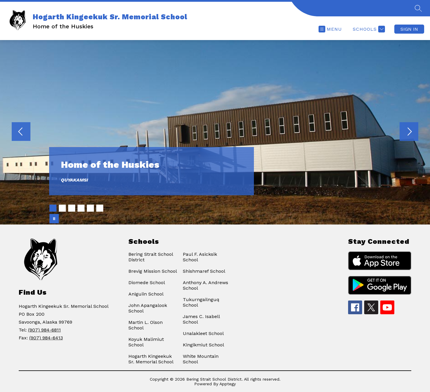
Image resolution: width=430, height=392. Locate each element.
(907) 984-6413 (46, 338)
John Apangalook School (147, 308)
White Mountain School (201, 359)
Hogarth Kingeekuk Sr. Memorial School (150, 359)
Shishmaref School (204, 271)
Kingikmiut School (203, 345)
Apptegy (227, 383)
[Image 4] (81, 208)
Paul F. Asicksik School (200, 257)
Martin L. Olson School (145, 325)
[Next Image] (409, 132)
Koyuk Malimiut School (146, 342)
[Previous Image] (21, 132)
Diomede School (146, 282)
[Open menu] (330, 29)
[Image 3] (71, 208)
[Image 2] (62, 208)
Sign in (409, 29)
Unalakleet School (203, 333)
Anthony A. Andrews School (205, 285)
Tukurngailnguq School (201, 302)
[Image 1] (52, 208)
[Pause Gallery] (54, 218)
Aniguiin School (146, 294)
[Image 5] (90, 208)
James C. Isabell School (201, 319)
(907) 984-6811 (44, 330)
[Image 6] (99, 208)
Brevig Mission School (152, 271)
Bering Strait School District (150, 257)
